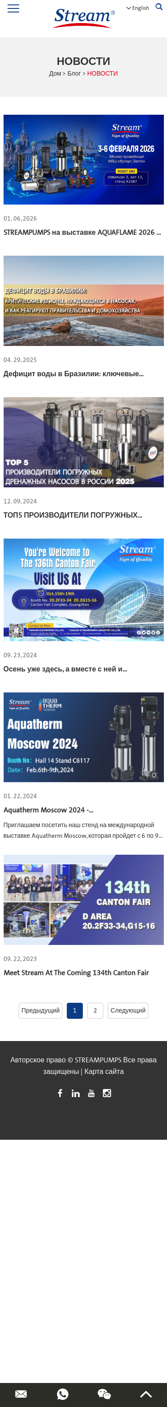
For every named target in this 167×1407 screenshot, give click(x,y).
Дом (55, 73)
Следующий (128, 1010)
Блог (74, 73)
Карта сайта (104, 1072)
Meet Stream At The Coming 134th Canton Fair (76, 973)
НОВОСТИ (102, 73)
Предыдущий (40, 1010)
